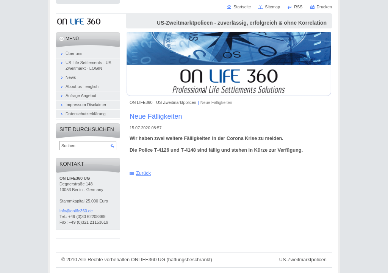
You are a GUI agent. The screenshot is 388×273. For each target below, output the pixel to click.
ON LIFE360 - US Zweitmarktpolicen (163, 102)
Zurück (143, 173)
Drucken (324, 7)
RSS (298, 7)
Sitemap (272, 7)
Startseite (242, 7)
